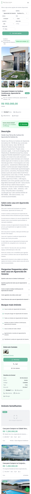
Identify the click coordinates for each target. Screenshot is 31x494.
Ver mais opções (15, 33)
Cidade (4, 10)
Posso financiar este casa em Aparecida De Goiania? (15, 299)
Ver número (15, 368)
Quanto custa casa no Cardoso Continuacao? (15, 278)
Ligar (15, 364)
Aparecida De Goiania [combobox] (9, 13)
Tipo (17, 16)
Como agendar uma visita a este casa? (15, 295)
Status (3, 16)
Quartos (4, 21)
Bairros (18, 10)
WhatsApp (23, 124)
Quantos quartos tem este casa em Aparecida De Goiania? (15, 283)
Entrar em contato (22, 41)
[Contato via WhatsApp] (27, 489)
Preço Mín (18, 21)
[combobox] (22, 13)
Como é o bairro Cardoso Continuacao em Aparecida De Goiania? (15, 289)
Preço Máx (4, 26)
